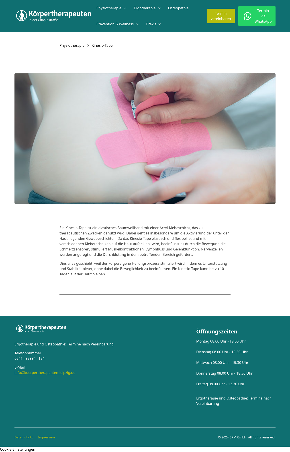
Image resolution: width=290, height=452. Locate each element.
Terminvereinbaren (221, 16)
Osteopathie (178, 8)
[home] (53, 16)
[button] (111, 8)
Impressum (46, 437)
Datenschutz (23, 437)
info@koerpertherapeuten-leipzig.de (44, 372)
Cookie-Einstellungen (17, 449)
